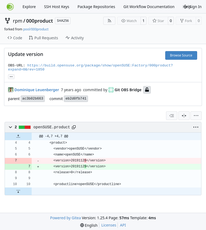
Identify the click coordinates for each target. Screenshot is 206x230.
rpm (17, 20)
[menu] (196, 115)
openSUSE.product (52, 127)
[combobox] (171, 115)
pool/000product (35, 29)
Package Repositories (96, 6)
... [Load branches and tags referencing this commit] (11, 76)
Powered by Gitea (65, 217)
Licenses (108, 225)
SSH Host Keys (56, 6)
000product (39, 20)
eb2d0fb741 (75, 99)
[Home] (10, 7)
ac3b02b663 (32, 99)
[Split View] (184, 115)
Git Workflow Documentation (149, 6)
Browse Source (181, 55)
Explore (29, 6)
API (123, 225)
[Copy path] (74, 127)
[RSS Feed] (109, 21)
